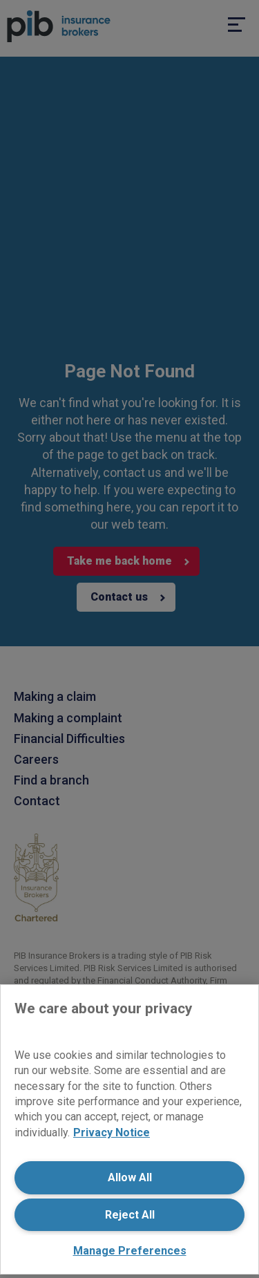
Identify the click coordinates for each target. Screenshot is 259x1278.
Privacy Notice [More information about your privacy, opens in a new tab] (111, 1132)
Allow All (130, 1177)
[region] (129, 1129)
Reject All (130, 1214)
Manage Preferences (129, 1250)
